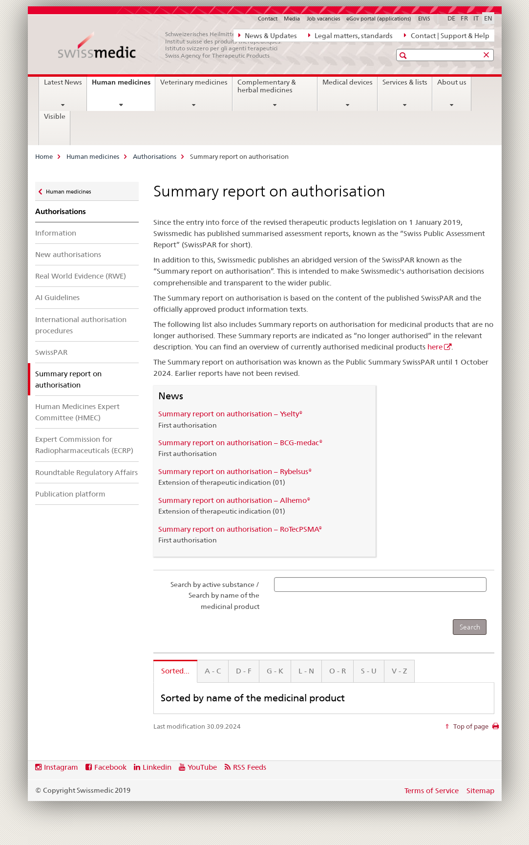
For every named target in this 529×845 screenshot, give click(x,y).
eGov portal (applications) (378, 18)
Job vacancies (323, 18)
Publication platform (70, 493)
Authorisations (154, 156)
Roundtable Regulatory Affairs (86, 472)
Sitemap (480, 790)
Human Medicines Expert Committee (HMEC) (77, 412)
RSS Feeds (249, 767)
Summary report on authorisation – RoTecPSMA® (240, 529)
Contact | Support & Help (446, 35)
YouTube (202, 767)
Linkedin (157, 767)
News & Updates (267, 35)
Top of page (470, 726)
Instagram (61, 767)
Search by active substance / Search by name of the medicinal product (214, 595)
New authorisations (68, 254)
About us (451, 82)
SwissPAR (51, 352)
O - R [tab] (337, 670)
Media (292, 18)
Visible (54, 116)
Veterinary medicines (194, 82)
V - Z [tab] (399, 670)
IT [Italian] (476, 18)
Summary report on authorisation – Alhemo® (234, 500)
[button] (404, 55)
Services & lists (404, 82)
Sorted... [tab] (175, 670)
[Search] (470, 626)
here (435, 346)
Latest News (63, 82)
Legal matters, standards (350, 35)
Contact (267, 18)
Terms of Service (431, 790)
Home (44, 156)
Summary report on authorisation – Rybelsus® (235, 471)
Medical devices (347, 82)
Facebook (110, 767)
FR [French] (464, 18)
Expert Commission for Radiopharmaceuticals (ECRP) (84, 444)
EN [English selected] (488, 18)
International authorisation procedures (81, 325)
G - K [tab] (275, 670)
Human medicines (123, 85)
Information (55, 233)
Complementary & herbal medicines (266, 86)
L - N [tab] (306, 670)
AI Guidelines (57, 297)
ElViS (424, 18)
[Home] (174, 45)
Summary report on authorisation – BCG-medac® (240, 442)
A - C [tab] (213, 670)
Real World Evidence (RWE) (80, 276)
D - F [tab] (244, 670)
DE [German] (451, 18)
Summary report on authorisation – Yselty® (230, 413)
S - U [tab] (369, 670)
